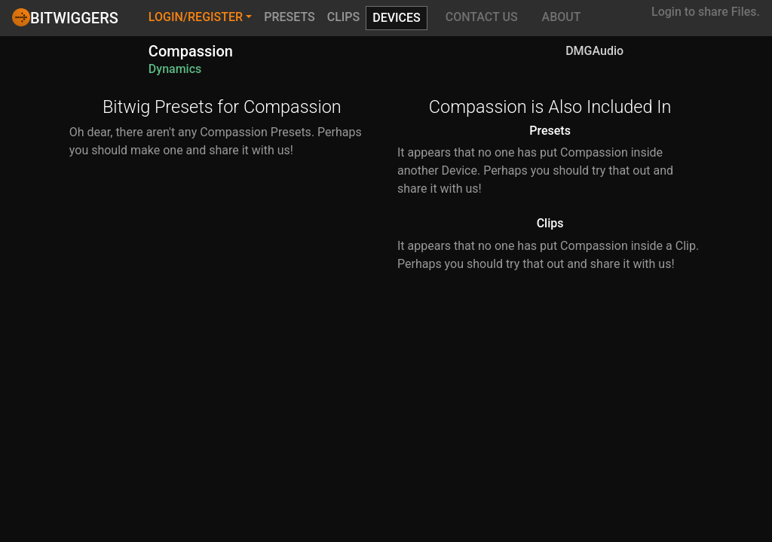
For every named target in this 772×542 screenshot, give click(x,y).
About (561, 17)
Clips (343, 17)
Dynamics (175, 69)
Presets (289, 17)
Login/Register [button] (196, 17)
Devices (396, 18)
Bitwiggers (65, 17)
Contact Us (482, 17)
